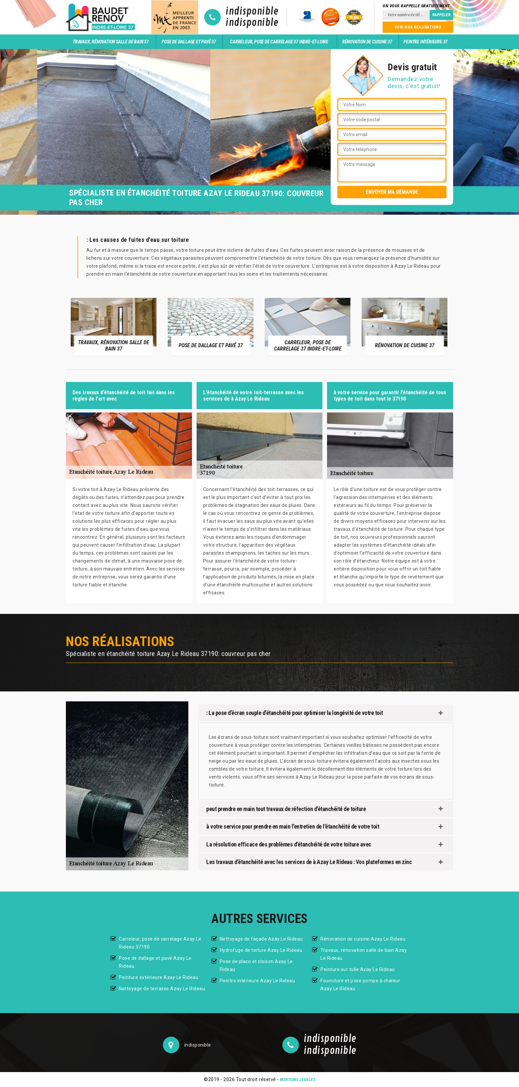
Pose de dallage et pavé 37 (189, 41)
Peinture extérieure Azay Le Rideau (158, 977)
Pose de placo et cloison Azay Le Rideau (256, 965)
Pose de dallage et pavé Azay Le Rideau (155, 962)
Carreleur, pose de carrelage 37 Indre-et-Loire (279, 41)
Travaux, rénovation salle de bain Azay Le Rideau (363, 954)
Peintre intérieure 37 (425, 41)
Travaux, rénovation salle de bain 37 (111, 41)
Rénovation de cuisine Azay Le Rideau (362, 939)
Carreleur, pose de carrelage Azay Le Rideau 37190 (160, 943)
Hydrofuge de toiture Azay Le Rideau (261, 950)
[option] (114, 326)
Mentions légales (297, 1079)
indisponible (252, 12)
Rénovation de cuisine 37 (367, 41)
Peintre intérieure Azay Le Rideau (257, 980)
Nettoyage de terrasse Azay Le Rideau (162, 988)
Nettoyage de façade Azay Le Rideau (261, 939)
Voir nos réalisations (418, 27)
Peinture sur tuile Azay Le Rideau (357, 969)
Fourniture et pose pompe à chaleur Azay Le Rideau (360, 984)
